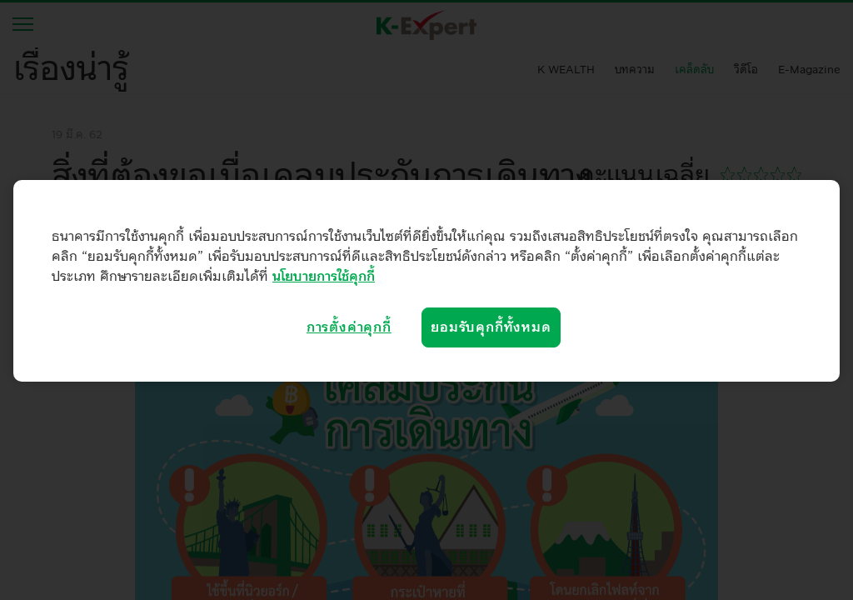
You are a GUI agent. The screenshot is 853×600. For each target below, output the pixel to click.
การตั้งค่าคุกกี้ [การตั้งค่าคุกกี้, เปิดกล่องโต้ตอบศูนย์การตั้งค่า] (349, 327)
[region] (426, 281)
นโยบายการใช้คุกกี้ (323, 277)
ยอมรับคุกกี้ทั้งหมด (491, 327)
